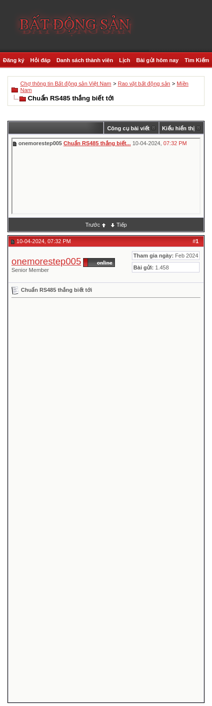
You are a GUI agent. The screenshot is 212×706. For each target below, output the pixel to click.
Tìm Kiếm (197, 60)
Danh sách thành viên (84, 60)
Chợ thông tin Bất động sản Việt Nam (65, 84)
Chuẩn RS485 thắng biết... (97, 143)
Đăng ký (13, 60)
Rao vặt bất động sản (144, 84)
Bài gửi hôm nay (157, 60)
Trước (92, 225)
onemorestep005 (46, 261)
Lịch (124, 60)
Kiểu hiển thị (178, 128)
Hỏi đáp (40, 60)
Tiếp (121, 225)
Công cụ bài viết (128, 128)
